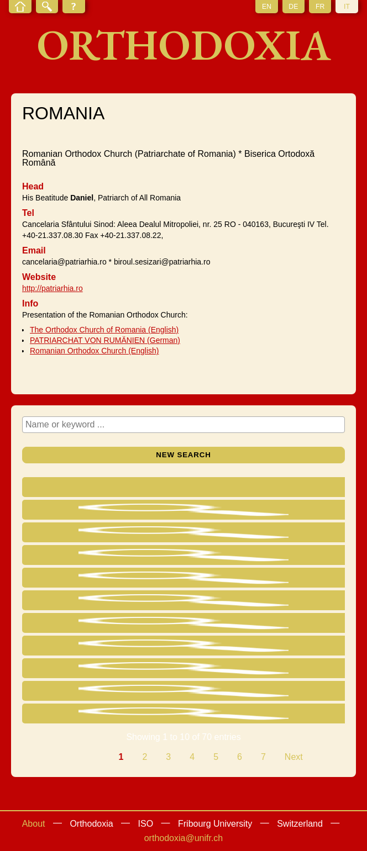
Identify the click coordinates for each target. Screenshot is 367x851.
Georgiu (70, 580)
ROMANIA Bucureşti (294, 512)
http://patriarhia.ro (52, 288)
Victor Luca (77, 534)
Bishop (147, 577)
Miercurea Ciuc (222, 716)
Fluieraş (70, 670)
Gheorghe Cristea (78, 557)
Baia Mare (222, 600)
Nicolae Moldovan (74, 716)
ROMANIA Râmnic (294, 557)
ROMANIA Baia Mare (294, 602)
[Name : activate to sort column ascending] (82, 488)
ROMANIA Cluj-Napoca (304, 670)
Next (294, 757)
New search (183, 455)
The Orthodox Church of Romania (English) (104, 329)
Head (33, 186)
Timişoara (221, 622)
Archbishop (154, 534)
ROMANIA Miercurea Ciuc (303, 716)
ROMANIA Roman (294, 534)
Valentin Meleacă (75, 693)
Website (39, 277)
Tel (28, 213)
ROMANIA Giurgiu (294, 693)
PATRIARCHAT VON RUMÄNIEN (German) (105, 340)
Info (30, 303)
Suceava (219, 645)
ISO (146, 823)
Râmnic (217, 554)
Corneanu (74, 625)
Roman (216, 532)
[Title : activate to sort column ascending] (155, 488)
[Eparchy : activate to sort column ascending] (228, 488)
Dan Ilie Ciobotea (79, 512)
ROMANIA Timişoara (294, 625)
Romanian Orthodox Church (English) (94, 350)
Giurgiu (216, 690)
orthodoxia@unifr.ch (183, 838)
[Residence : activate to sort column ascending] (304, 488)
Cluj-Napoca (226, 668)
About (33, 823)
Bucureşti (220, 509)
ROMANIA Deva (294, 580)
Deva (212, 577)
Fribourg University (215, 823)
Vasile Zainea (81, 648)
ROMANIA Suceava (294, 648)
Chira (75, 602)
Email (34, 250)
